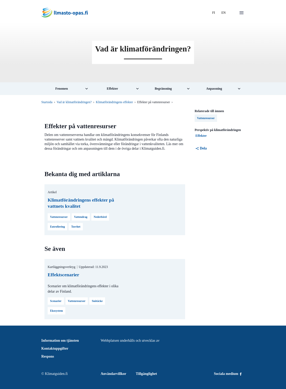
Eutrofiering (57, 226)
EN (223, 12)
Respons (47, 356)
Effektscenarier (63, 274)
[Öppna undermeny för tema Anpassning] (219, 88)
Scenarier (56, 301)
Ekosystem (56, 310)
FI (213, 12)
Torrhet (75, 226)
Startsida (46, 102)
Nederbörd (100, 216)
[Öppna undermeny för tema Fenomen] (66, 88)
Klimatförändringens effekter (114, 102)
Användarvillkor (113, 374)
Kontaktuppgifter (54, 348)
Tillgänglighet (146, 374)
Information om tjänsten (60, 340)
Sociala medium (228, 374)
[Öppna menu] (241, 13)
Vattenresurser (59, 216)
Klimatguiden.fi (56, 374)
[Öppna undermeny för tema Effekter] (117, 88)
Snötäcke (97, 301)
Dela (201, 148)
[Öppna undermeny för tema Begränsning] (168, 88)
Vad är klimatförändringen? (74, 102)
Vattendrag (80, 216)
